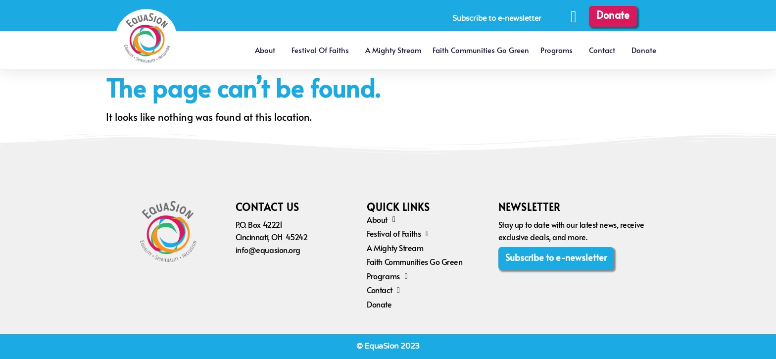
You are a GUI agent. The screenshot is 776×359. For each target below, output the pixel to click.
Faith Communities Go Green (481, 50)
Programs (559, 50)
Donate (643, 50)
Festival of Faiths (322, 50)
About (267, 50)
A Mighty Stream (393, 50)
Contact (604, 50)
